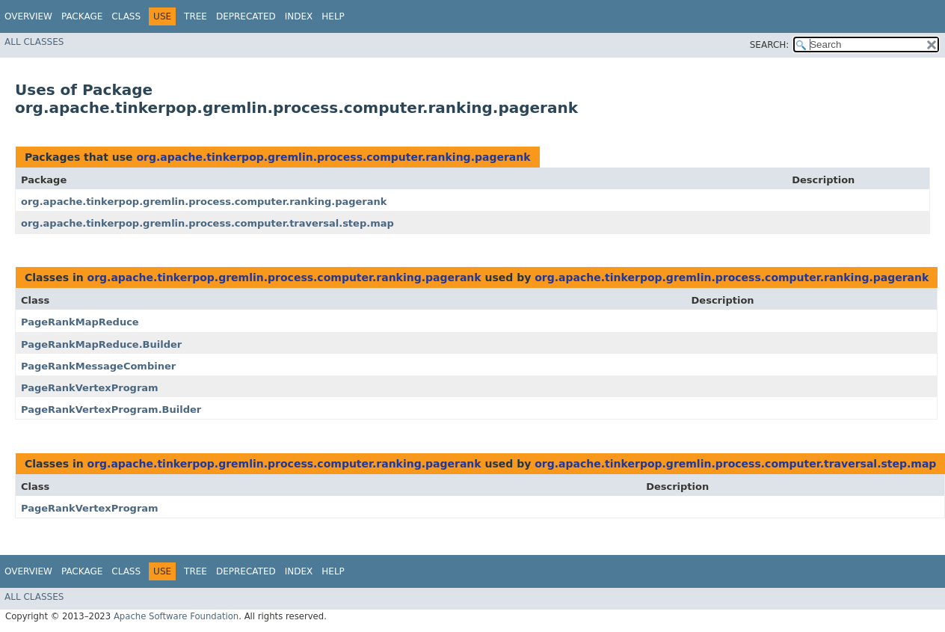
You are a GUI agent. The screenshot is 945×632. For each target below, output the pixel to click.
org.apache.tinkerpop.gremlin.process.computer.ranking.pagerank (333, 157)
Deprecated (246, 16)
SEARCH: (769, 45)
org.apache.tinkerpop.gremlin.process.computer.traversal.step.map (207, 223)
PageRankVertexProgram (89, 387)
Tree (195, 16)
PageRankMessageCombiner (98, 366)
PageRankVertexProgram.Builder (111, 409)
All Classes (34, 42)
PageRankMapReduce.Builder (101, 344)
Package (81, 16)
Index (299, 16)
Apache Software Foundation (176, 616)
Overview (28, 16)
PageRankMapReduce (80, 322)
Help (333, 16)
